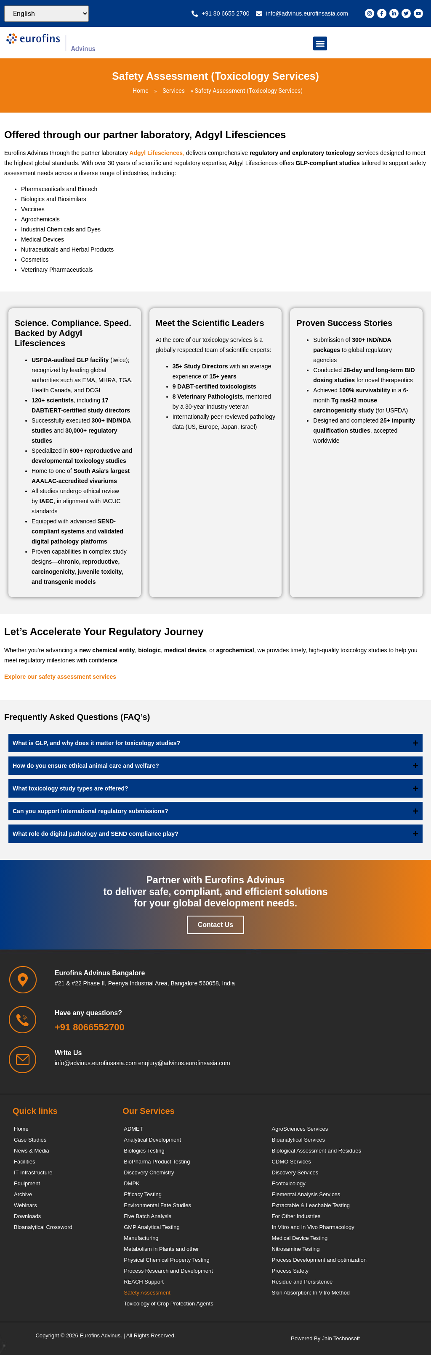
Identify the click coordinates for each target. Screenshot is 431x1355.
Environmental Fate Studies (157, 1205)
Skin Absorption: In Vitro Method (311, 1292)
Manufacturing (141, 1238)
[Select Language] (46, 13)
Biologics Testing (144, 1151)
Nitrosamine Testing (296, 1249)
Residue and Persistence (302, 1282)
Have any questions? (88, 1012)
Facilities (24, 1161)
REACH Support (144, 1282)
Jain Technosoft (341, 1338)
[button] (320, 43)
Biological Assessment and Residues (316, 1151)
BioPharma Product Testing (157, 1161)
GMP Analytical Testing (151, 1227)
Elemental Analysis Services (306, 1194)
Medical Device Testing (300, 1238)
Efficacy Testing (143, 1194)
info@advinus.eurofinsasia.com (96, 1063)
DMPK (132, 1183)
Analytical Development (152, 1140)
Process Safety (290, 1271)
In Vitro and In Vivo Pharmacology (313, 1227)
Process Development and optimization (319, 1260)
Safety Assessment (147, 1292)
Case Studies (30, 1140)
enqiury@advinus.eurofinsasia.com (184, 1063)
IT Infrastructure (33, 1172)
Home (141, 90)
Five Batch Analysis (147, 1216)
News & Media (31, 1151)
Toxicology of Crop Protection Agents (168, 1303)
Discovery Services (295, 1172)
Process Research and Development (168, 1271)
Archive (23, 1194)
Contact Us (215, 924)
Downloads (27, 1216)
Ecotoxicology (289, 1183)
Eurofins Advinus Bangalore (100, 973)
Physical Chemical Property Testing (167, 1260)
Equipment (27, 1183)
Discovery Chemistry (149, 1172)
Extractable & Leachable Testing (311, 1205)
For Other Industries (296, 1216)
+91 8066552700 (90, 1027)
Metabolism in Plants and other (161, 1249)
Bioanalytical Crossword (43, 1227)
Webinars (25, 1205)
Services (173, 90)
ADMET (133, 1129)
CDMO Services (291, 1161)
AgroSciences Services (300, 1129)
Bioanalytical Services (298, 1140)
